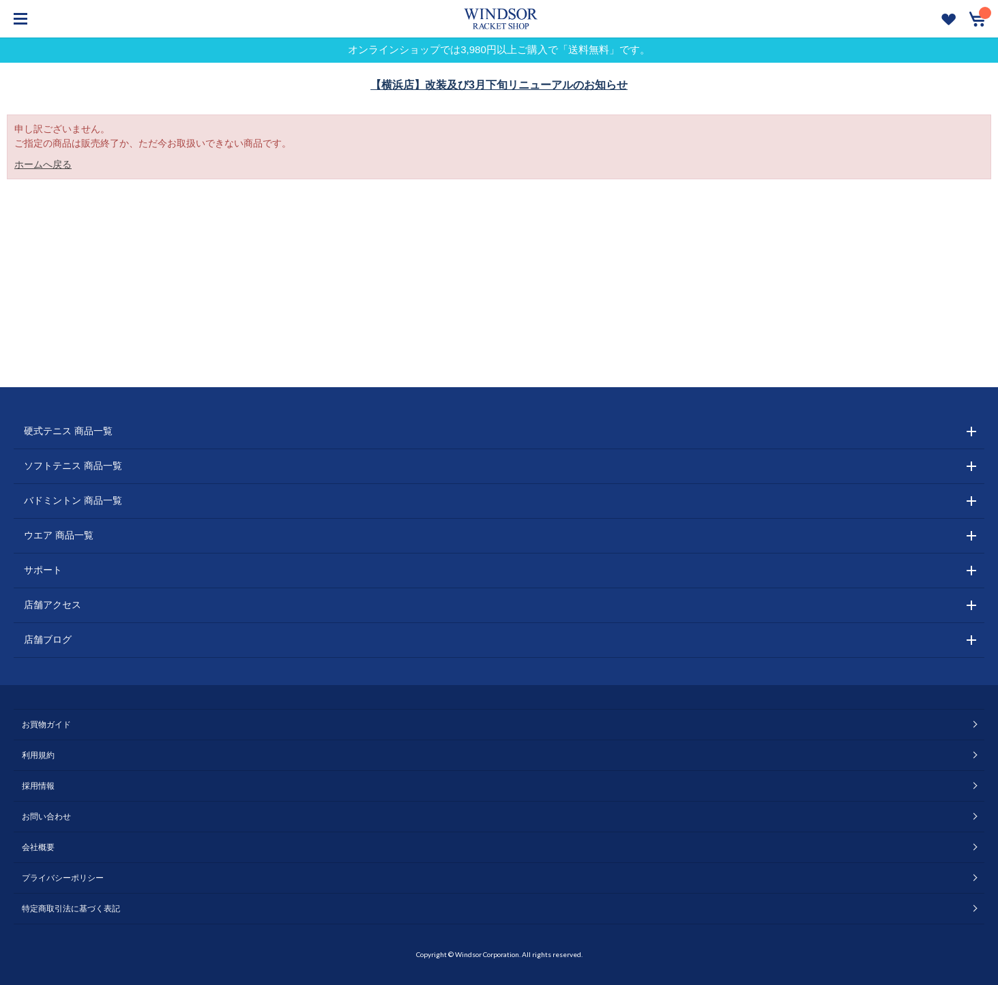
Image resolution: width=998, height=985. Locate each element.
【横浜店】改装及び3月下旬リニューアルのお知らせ (499, 85)
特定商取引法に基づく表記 (71, 908)
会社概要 (38, 847)
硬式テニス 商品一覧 (68, 430)
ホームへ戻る (43, 164)
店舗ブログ (48, 639)
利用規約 (38, 755)
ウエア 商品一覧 (58, 535)
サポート (43, 569)
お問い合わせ (46, 816)
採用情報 (38, 786)
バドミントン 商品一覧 (73, 500)
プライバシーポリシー (63, 878)
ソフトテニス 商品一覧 (73, 465)
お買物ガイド (46, 724)
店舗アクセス (52, 604)
